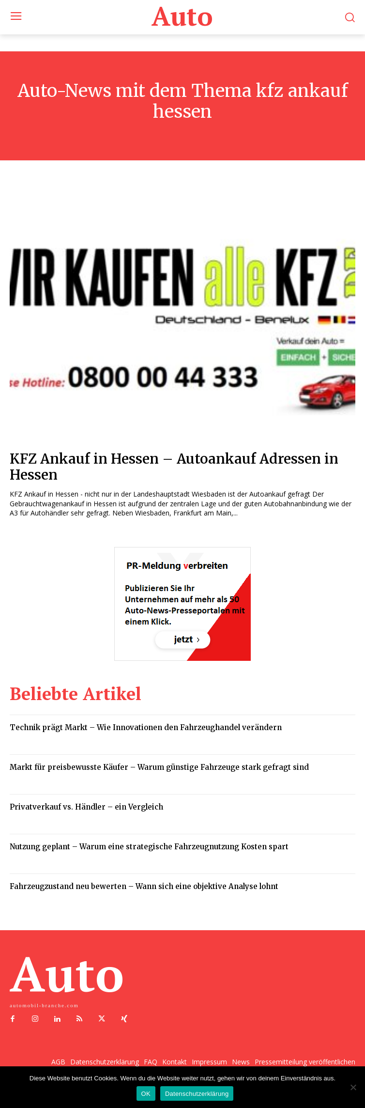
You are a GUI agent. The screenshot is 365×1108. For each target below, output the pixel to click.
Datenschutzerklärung (196, 1093)
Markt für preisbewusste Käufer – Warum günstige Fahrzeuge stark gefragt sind (159, 767)
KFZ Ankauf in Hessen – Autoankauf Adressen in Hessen (174, 467)
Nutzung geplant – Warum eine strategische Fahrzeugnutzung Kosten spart (149, 846)
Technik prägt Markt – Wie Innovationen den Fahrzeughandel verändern (146, 727)
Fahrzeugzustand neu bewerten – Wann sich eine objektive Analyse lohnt (144, 886)
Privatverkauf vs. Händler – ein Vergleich (86, 806)
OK (146, 1093)
